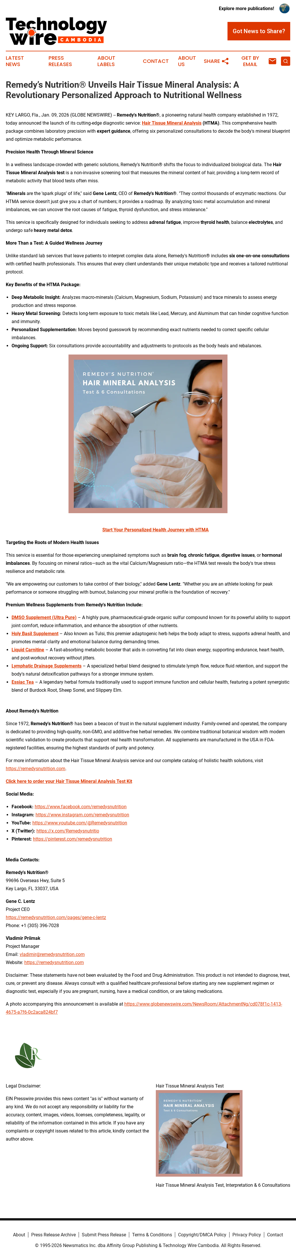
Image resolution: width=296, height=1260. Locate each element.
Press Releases (60, 61)
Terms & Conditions (152, 1235)
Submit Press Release (104, 1235)
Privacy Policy (246, 1235)
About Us (187, 61)
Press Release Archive (53, 1235)
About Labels (106, 61)
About (19, 1235)
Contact (156, 61)
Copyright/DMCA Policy (202, 1235)
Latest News (15, 61)
